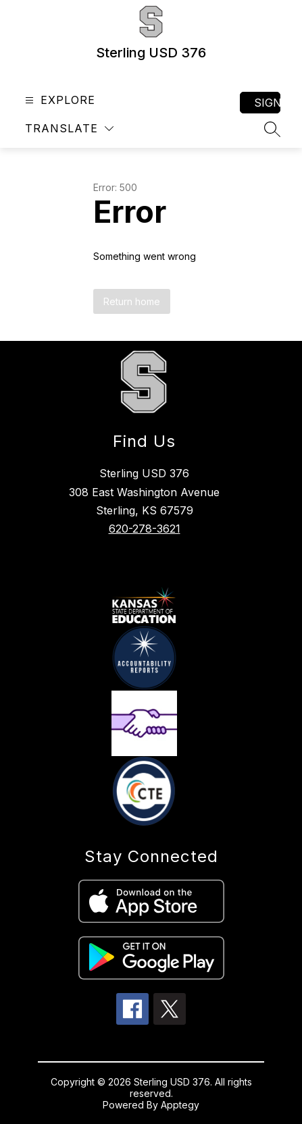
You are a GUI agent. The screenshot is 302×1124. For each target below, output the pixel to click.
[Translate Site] (69, 128)
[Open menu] (58, 100)
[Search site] (272, 129)
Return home (131, 301)
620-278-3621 (144, 528)
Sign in (267, 102)
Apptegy (180, 1104)
